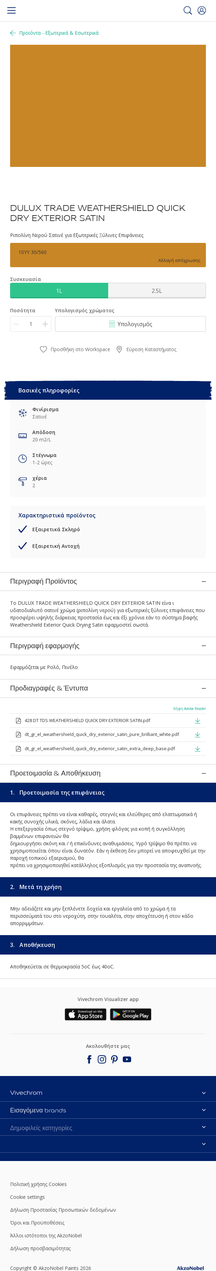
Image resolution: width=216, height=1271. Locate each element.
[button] (202, 10)
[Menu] (11, 10)
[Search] (188, 10)
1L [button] (59, 291)
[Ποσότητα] (30, 324)
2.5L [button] (157, 291)
